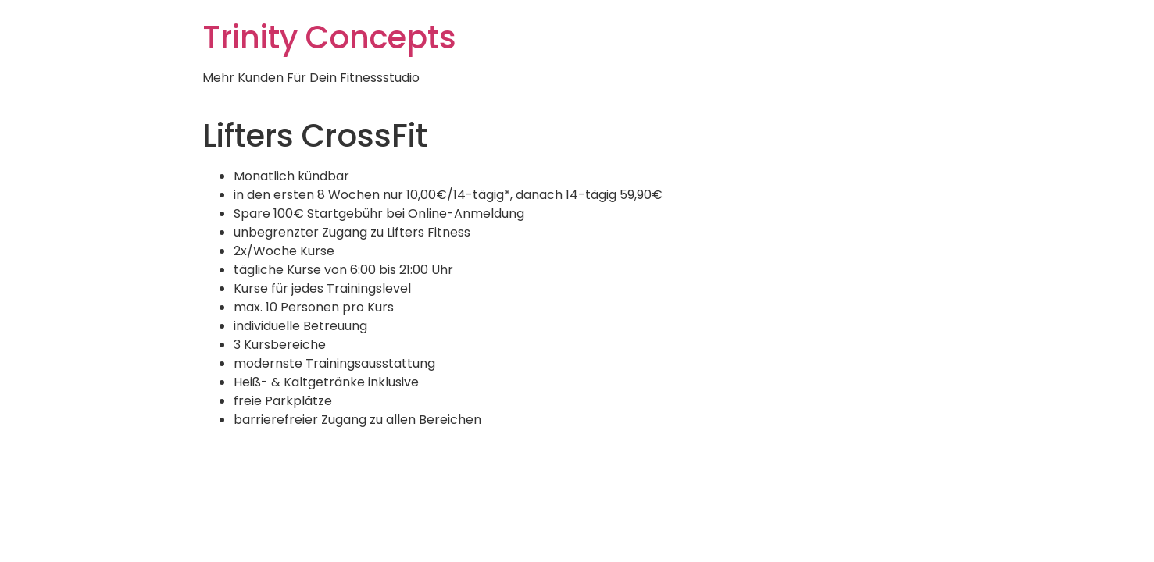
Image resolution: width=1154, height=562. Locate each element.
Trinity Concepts (329, 37)
